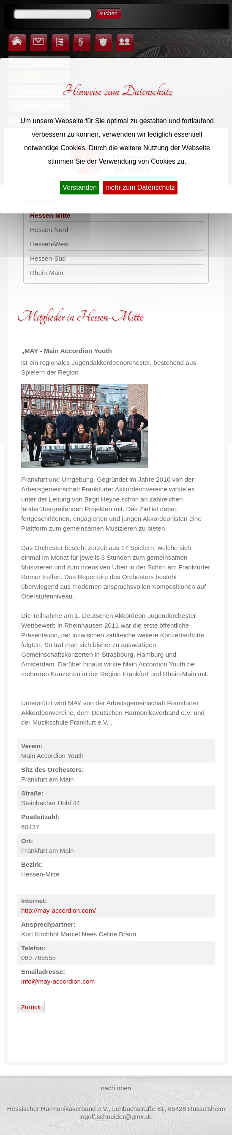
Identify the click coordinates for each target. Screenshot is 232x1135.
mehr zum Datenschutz (140, 187)
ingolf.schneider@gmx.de (116, 1116)
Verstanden (80, 187)
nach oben (116, 1088)
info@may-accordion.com (58, 981)
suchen (108, 13)
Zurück (31, 1007)
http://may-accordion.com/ (58, 910)
